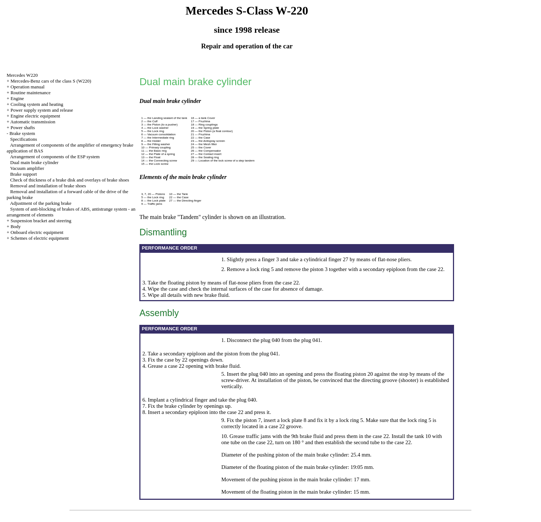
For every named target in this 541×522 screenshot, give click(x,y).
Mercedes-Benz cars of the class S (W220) (51, 81)
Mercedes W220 (22, 75)
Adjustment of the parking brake (40, 203)
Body (16, 226)
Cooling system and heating (37, 104)
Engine (17, 98)
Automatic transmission (32, 121)
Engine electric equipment (35, 116)
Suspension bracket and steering (41, 220)
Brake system (22, 133)
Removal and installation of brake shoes (48, 185)
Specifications (23, 139)
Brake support (23, 174)
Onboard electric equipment (37, 232)
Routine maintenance (31, 92)
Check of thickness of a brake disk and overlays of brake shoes (69, 180)
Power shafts (23, 127)
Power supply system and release (42, 110)
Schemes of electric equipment (40, 238)
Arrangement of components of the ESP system (54, 156)
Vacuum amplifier (27, 168)
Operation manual (28, 86)
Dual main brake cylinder (34, 162)
